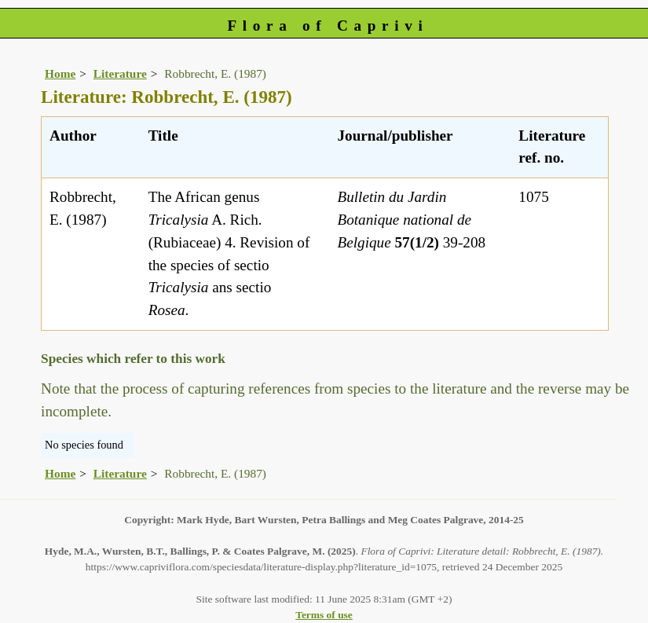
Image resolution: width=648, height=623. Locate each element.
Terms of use (324, 615)
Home (60, 73)
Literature (120, 73)
